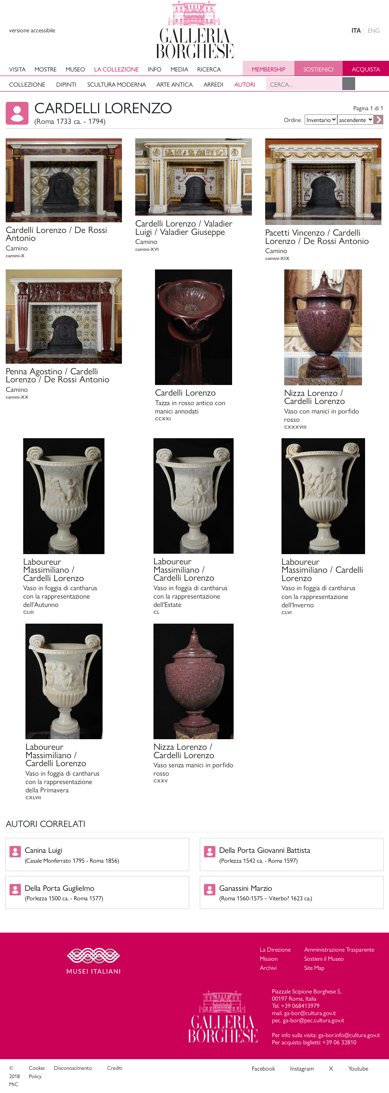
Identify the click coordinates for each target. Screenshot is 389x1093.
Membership (268, 69)
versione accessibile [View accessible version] (32, 29)
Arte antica (175, 84)
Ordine (292, 119)
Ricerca (209, 69)
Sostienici (319, 69)
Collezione (27, 84)
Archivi (268, 967)
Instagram (302, 1068)
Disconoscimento (73, 1067)
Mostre (46, 69)
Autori (244, 84)
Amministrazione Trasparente (339, 949)
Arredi (213, 84)
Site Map (314, 967)
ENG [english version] (374, 30)
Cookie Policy (37, 1072)
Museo (75, 69)
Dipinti (66, 84)
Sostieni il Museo (324, 958)
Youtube (358, 1068)
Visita (17, 69)
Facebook (263, 1068)
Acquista (366, 69)
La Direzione (275, 949)
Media (179, 69)
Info (154, 69)
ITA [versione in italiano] (356, 30)
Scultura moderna (116, 84)
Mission (269, 958)
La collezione (116, 69)
